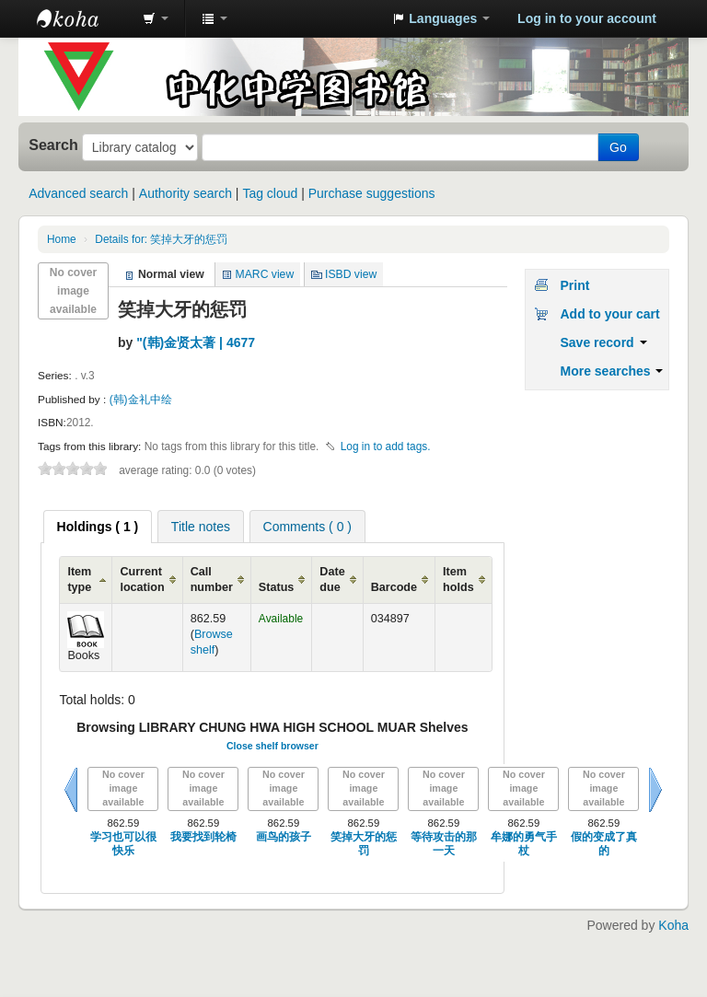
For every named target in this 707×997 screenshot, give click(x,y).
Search (53, 144)
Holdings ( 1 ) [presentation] (98, 526)
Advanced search (78, 193)
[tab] (98, 526)
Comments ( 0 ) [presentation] (307, 526)
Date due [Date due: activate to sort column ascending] (331, 579)
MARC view (265, 274)
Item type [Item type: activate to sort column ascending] (79, 579)
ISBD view (351, 274)
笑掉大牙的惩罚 (363, 843)
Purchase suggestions (371, 193)
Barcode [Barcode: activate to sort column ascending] (394, 587)
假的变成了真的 (604, 843)
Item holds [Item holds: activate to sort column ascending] (458, 579)
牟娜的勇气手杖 (524, 843)
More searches (611, 371)
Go (618, 147)
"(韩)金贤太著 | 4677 (195, 342)
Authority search (185, 193)
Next (655, 790)
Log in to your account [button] (586, 18)
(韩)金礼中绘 (141, 399)
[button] (155, 18)
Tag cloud (269, 193)
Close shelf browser (272, 745)
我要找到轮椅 (203, 836)
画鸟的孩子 (283, 836)
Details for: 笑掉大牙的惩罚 (161, 239)
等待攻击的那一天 (444, 843)
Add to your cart (609, 314)
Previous (71, 790)
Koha (673, 925)
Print (574, 285)
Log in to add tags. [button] (386, 446)
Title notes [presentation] (200, 526)
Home (61, 239)
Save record (603, 342)
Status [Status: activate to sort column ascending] (277, 587)
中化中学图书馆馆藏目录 (83, 18)
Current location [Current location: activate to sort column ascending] (142, 579)
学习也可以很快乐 (123, 843)
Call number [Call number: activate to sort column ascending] (212, 579)
